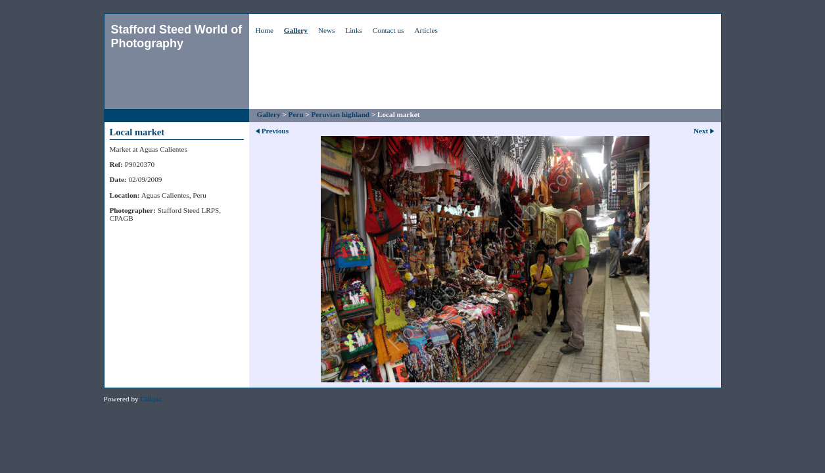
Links (353, 30)
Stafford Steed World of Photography (177, 36)
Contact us (388, 30)
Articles (425, 30)
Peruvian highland (340, 114)
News (326, 30)
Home (264, 30)
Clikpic (151, 399)
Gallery (296, 30)
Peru (296, 114)
